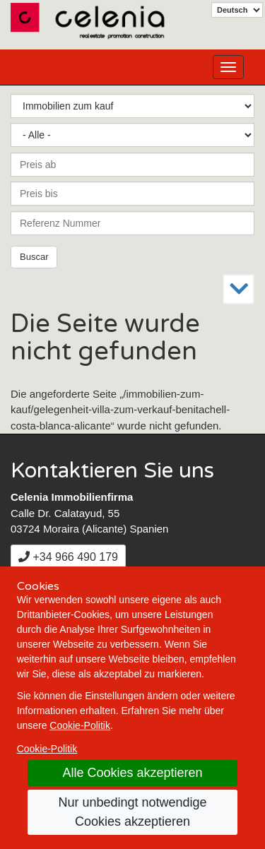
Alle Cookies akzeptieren (132, 773)
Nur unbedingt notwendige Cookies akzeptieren (132, 812)
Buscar (34, 256)
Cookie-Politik (79, 725)
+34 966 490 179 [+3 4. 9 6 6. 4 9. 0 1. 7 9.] (68, 557)
